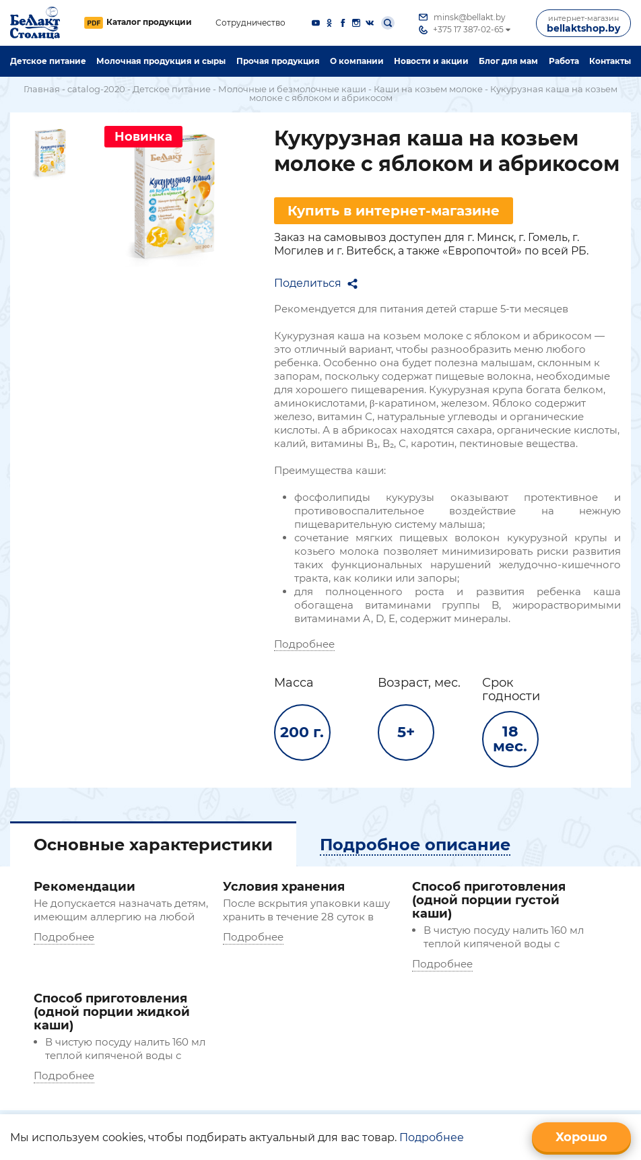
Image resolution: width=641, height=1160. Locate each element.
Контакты (610, 61)
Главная (42, 88)
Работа (564, 61)
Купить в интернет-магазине (394, 211)
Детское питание (48, 61)
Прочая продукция (278, 61)
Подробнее (304, 644)
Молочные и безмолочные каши (292, 88)
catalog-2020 (96, 88)
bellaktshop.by (583, 23)
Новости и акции (431, 61)
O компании (357, 61)
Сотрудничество (250, 23)
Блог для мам (508, 61)
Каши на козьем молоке (428, 88)
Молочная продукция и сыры (161, 61)
